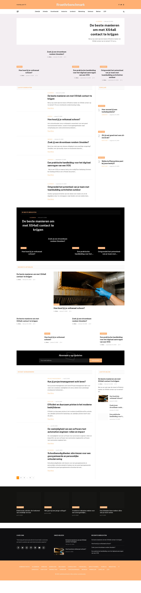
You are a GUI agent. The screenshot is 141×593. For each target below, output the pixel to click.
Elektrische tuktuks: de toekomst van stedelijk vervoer (28, 524)
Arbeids (45, 11)
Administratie (24, 579)
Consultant (72, 579)
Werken (98, 11)
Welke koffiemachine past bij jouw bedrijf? (112, 162)
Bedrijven (52, 579)
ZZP (105, 11)
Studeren (51, 462)
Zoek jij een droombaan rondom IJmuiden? (56, 53)
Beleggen (62, 579)
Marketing (81, 11)
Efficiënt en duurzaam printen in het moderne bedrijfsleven (66, 415)
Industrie (64, 11)
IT (48, 437)
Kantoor (101, 132)
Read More (51, 108)
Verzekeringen (73, 582)
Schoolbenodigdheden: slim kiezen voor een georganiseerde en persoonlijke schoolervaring (68, 468)
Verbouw (90, 11)
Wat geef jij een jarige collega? (55, 523)
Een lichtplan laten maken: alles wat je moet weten (111, 524)
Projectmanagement (54, 386)
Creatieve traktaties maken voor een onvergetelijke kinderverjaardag (83, 524)
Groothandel (54, 11)
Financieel (83, 579)
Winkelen (92, 582)
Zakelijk (37, 11)
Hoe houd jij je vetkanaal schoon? (29, 72)
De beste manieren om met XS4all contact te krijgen (104, 29)
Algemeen (99, 21)
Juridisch (73, 11)
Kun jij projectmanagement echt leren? (67, 389)
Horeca (19, 67)
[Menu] (18, 11)
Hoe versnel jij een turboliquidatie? (109, 111)
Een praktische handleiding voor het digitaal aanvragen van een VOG (84, 73)
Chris (22, 75)
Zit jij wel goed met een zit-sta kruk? (113, 137)
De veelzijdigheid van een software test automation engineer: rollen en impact (68, 442)
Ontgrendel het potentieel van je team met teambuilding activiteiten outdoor (112, 74)
